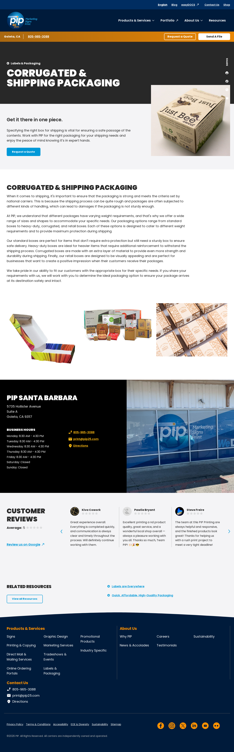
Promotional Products (90, 639)
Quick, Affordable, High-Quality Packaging (142, 595)
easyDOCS (188, 5)
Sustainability (204, 636)
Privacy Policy (15, 724)
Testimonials (167, 645)
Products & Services (134, 20)
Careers (163, 636)
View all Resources (24, 599)
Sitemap (116, 724)
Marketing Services (58, 645)
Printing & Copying (21, 645)
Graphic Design (56, 636)
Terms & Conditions (38, 724)
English (162, 5)
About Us (191, 20)
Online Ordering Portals (19, 671)
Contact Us (212, 5)
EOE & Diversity (80, 724)
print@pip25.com (83, 439)
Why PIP (126, 636)
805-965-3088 (38, 36)
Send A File (214, 37)
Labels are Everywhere (128, 586)
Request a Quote (179, 37)
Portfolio (167, 20)
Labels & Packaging (25, 63)
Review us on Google (23, 544)
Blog (174, 5)
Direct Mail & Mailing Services (19, 657)
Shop (226, 5)
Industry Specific (94, 650)
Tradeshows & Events (55, 657)
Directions (78, 446)
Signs (11, 636)
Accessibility (60, 724)
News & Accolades (134, 645)
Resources (217, 20)
